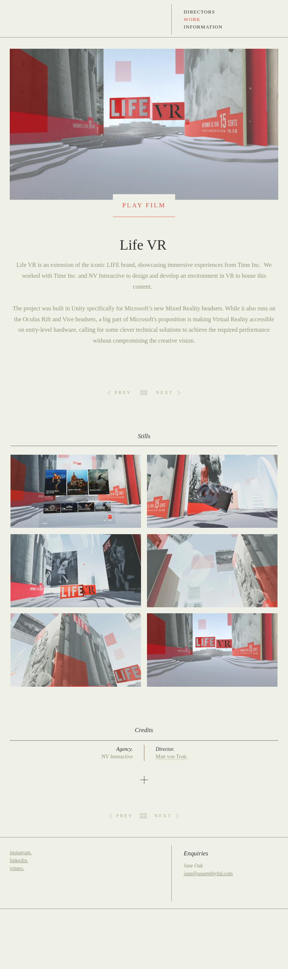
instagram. (21, 852)
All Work (143, 392)
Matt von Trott (171, 756)
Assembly (20, 19)
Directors (199, 12)
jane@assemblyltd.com (208, 873)
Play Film (144, 205)
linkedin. (19, 860)
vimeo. (17, 868)
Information (203, 27)
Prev (123, 392)
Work (192, 19)
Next (164, 392)
